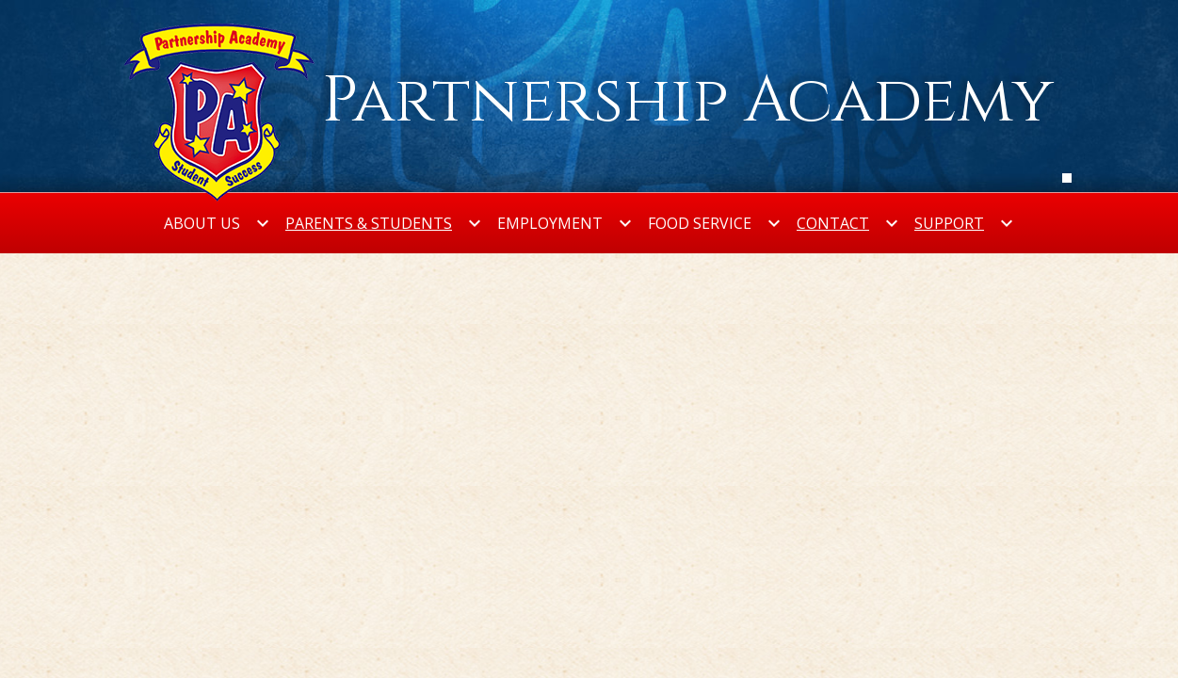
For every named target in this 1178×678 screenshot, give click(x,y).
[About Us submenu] (217, 223)
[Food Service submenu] (714, 223)
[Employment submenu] (565, 223)
